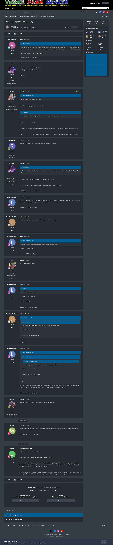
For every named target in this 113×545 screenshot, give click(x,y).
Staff (19, 12)
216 (12, 439)
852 (12, 210)
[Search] (90, 8)
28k (12, 77)
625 (12, 154)
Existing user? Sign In (95, 3)
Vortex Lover (12, 40)
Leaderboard (34, 12)
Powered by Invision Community (56, 536)
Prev (9, 33)
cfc (12, 260)
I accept (104, 542)
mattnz (12, 399)
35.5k (12, 273)
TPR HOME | (83, 12)
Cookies (67, 534)
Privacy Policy (53, 534)
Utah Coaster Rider (12, 217)
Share (67, 27)
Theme (46, 534)
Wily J (12, 425)
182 (12, 462)
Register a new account (25, 500)
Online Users (26, 12)
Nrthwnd (12, 64)
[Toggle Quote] (21, 43)
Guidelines (12, 12)
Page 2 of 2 (20, 33)
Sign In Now (61, 500)
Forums (6, 12)
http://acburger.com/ (25, 301)
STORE (93, 12)
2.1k (12, 104)
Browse (7, 9)
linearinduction (11, 197)
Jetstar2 (11, 448)
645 (12, 412)
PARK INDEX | (89, 12)
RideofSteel (11, 140)
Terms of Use (7, 543)
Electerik (13, 26)
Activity (13, 8)
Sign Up (105, 3)
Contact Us (60, 534)
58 (12, 53)
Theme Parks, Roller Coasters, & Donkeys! (27, 27)
